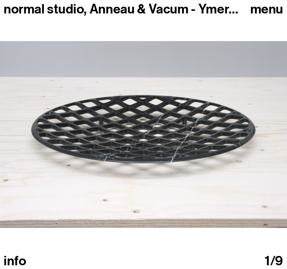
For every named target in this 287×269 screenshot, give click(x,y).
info (15, 261)
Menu (266, 9)
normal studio (44, 9)
